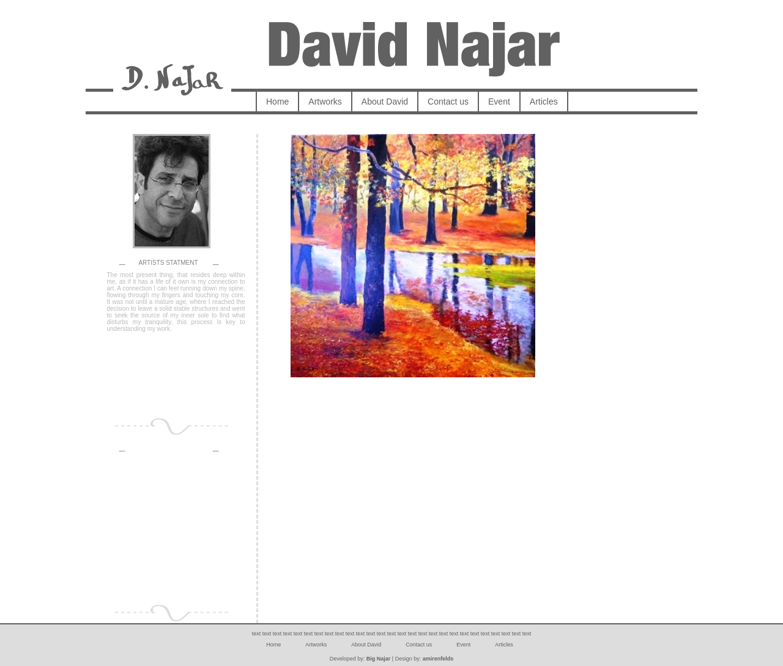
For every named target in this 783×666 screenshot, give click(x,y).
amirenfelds (438, 659)
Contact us (448, 101)
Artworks (324, 101)
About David (385, 101)
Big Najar (378, 659)
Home (277, 101)
